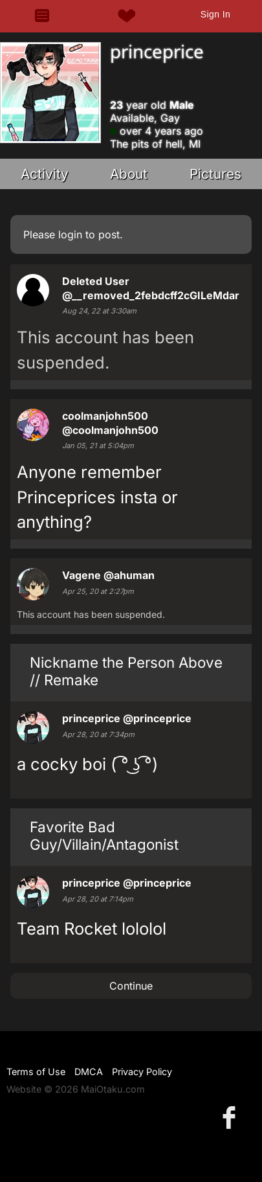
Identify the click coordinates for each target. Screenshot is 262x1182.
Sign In (215, 14)
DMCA (88, 1071)
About (128, 174)
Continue (131, 985)
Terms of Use (35, 1071)
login (70, 234)
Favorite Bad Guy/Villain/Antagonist (104, 835)
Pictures (215, 174)
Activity (45, 174)
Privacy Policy (142, 1071)
